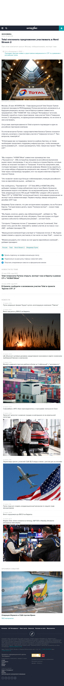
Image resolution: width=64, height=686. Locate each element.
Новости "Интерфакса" (7, 670)
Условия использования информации (43, 659)
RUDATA (4, 672)
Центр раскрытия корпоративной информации (13, 674)
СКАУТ (3, 663)
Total (10, 247)
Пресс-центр (23, 628)
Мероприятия (51, 628)
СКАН (3, 671)
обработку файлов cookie (15, 646)
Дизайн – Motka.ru (37, 663)
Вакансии (31, 628)
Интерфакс (32, 28)
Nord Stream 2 (19, 247)
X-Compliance (5, 661)
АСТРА (3, 665)
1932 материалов (8, 618)
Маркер (4, 664)
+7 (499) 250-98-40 (46, 649)
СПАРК (3, 660)
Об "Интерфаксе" (13, 628)
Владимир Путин (32, 247)
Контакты (4, 628)
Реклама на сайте (40, 628)
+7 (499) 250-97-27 (6, 650)
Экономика (6, 34)
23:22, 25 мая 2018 (7, 36)
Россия (4, 247)
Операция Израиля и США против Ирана (18, 615)
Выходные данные (37, 661)
